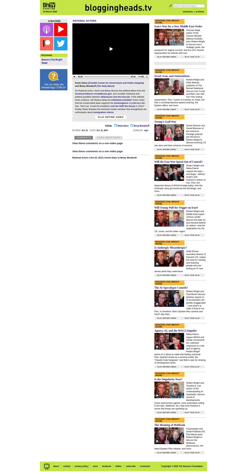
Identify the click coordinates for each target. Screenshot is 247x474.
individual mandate (121, 100)
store (95, 466)
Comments (84, 137)
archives (200, 11)
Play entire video (111, 117)
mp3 (146, 130)
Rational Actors (84, 20)
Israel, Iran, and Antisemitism (172, 76)
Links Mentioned (109, 137)
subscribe (131, 466)
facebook (106, 466)
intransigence (121, 103)
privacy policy (82, 466)
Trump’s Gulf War (165, 121)
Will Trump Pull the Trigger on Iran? (176, 207)
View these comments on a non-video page (97, 143)
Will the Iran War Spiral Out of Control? (178, 161)
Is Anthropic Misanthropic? (170, 247)
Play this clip (192, 57)
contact (66, 466)
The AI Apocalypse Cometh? (171, 287)
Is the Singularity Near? (168, 379)
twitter (118, 466)
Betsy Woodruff (140, 125)
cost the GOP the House (122, 106)
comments (188, 11)
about (56, 466)
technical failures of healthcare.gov (93, 93)
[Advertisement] (53, 146)
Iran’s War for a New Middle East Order (178, 26)
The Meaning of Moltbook (169, 424)
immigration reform (103, 112)
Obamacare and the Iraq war (115, 97)
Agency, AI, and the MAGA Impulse (175, 330)
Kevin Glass (121, 125)
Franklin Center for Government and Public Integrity (116, 83)
